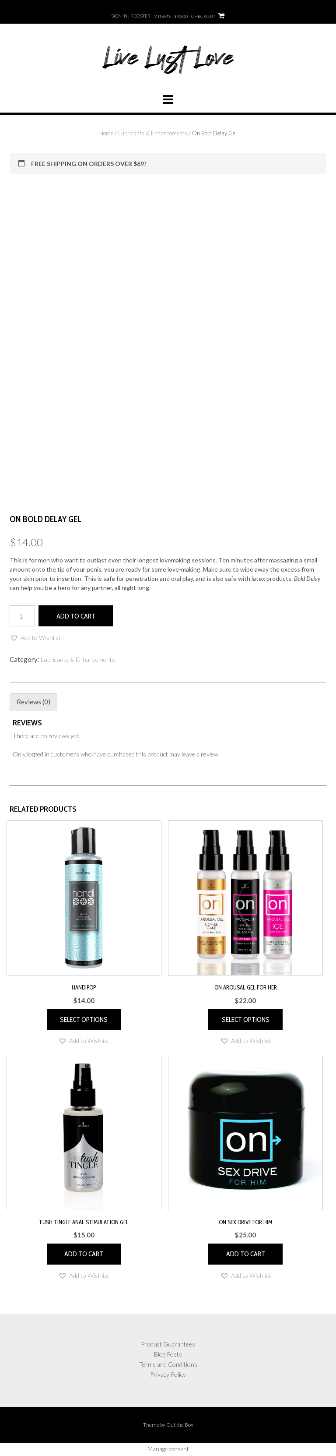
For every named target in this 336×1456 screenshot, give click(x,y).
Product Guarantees (168, 1344)
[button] (35, 637)
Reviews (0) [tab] (33, 702)
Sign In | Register (131, 15)
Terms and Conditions (168, 1364)
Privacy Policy (168, 1374)
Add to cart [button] (83, 1254)
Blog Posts (168, 1354)
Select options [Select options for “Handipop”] (84, 1019)
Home (106, 133)
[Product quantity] (22, 615)
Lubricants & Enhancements (152, 133)
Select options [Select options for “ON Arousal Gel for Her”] (246, 1019)
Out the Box (179, 1424)
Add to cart (75, 616)
